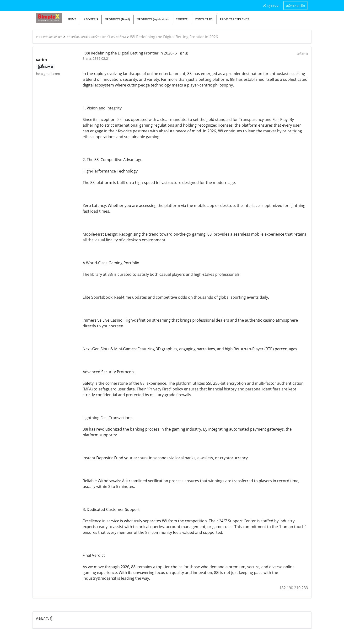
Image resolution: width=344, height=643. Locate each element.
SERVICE (182, 19)
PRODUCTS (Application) (152, 19)
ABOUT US (91, 19)
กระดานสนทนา (49, 36)
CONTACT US (204, 19)
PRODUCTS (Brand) (117, 19)
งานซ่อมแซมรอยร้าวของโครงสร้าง (96, 36)
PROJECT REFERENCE (234, 19)
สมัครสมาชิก (295, 5)
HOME (72, 19)
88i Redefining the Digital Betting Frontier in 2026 (174, 36)
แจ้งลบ (302, 53)
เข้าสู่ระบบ (271, 5)
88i (120, 119)
